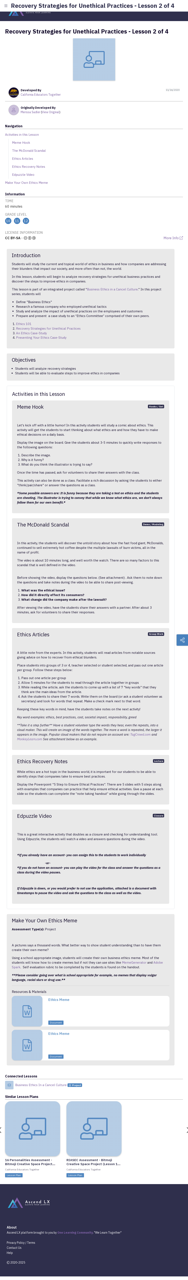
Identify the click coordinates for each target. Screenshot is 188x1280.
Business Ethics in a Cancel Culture (112, 289)
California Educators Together (41, 95)
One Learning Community (75, 1232)
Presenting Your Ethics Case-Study (41, 338)
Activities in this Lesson (22, 135)
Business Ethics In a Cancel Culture (41, 1085)
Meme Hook (21, 143)
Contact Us (14, 1248)
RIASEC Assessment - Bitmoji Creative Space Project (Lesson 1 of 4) (92, 1164)
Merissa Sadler (30, 112)
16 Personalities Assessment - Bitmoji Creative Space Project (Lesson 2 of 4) (28, 1164)
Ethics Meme (58, 999)
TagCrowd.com (140, 734)
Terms (31, 1243)
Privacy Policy (16, 1243)
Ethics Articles (22, 159)
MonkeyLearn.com (29, 739)
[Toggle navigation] (177, 10)
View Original (50, 112)
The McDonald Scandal (29, 151)
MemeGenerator (134, 962)
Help (10, 1253)
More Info (173, 238)
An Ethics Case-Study (31, 333)
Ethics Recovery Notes (28, 167)
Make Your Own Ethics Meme (26, 183)
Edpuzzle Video (23, 175)
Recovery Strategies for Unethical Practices (48, 328)
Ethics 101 (23, 324)
